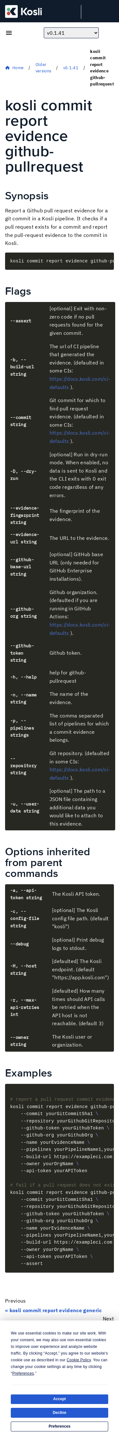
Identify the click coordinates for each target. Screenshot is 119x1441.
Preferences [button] (23, 1373)
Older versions (43, 68)
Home (17, 67)
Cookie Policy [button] (79, 1360)
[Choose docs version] (71, 32)
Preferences (59, 1426)
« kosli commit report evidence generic (53, 1310)
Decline (59, 1412)
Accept (59, 1399)
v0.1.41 (70, 67)
